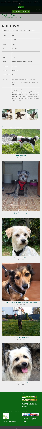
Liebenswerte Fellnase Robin (21, 383)
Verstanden (21, 7)
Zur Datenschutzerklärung (21, 11)
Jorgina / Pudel (18, 17)
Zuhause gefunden (30, 30)
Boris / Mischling (21, 155)
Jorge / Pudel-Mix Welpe (21, 213)
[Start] (2, 17)
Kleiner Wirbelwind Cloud (21, 258)
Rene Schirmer (8, 30)
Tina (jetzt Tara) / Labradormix (21, 337)
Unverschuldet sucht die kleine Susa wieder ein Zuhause (21, 302)
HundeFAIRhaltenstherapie (9, 421)
